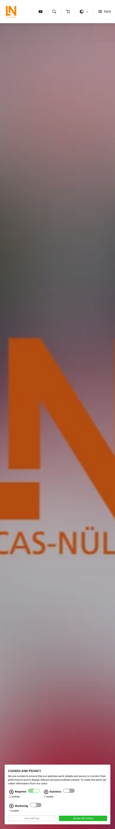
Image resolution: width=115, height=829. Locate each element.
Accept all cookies (83, 818)
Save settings (32, 818)
